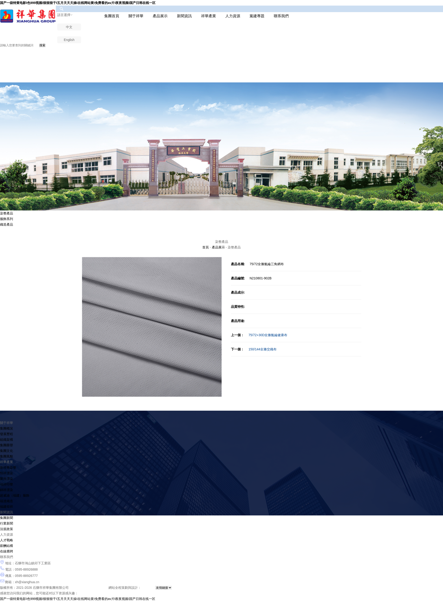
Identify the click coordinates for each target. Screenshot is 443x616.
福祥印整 (6, 484)
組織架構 (6, 439)
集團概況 (6, 428)
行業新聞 (6, 523)
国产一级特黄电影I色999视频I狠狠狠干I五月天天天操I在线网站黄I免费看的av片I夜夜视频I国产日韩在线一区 (78, 3)
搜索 (42, 45)
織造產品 (6, 224)
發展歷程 (6, 434)
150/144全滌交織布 (254, 349)
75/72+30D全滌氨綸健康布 (259, 335)
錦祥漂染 (6, 490)
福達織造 (6, 501)
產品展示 (160, 16)
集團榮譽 (6, 445)
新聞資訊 (184, 16)
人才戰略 (6, 540)
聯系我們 (281, 16)
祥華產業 (208, 16)
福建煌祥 (6, 506)
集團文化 (6, 451)
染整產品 (6, 213)
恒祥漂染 (6, 473)
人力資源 (232, 16)
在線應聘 (6, 551)
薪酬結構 (6, 546)
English (69, 40)
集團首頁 (111, 16)
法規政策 (6, 529)
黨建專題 (257, 16)
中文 (69, 27)
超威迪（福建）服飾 (14, 495)
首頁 (205, 247)
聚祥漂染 (6, 479)
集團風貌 (6, 456)
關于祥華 (136, 16)
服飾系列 (6, 219)
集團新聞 (6, 518)
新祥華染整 (8, 467)
